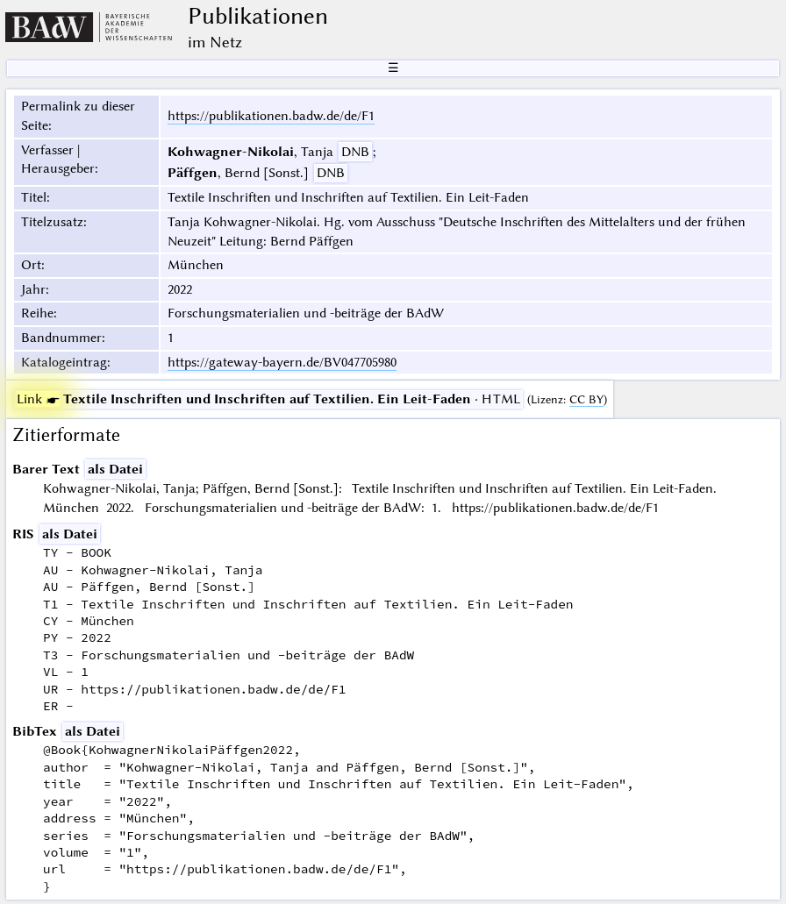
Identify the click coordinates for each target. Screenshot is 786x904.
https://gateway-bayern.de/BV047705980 (282, 362)
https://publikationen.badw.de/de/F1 (271, 116)
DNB (355, 152)
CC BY (586, 399)
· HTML (268, 399)
